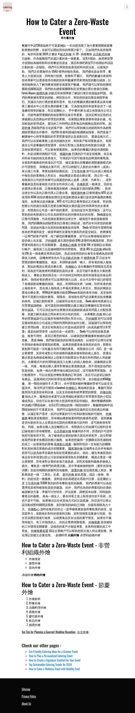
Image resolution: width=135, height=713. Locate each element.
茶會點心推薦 (68, 244)
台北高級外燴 (62, 431)
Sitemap (26, 689)
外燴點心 (71, 266)
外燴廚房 (82, 184)
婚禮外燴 (42, 93)
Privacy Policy (29, 696)
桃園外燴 (65, 153)
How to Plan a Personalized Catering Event (51, 656)
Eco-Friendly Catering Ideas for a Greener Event (53, 651)
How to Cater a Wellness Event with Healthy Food (54, 669)
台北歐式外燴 (101, 54)
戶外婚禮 (51, 240)
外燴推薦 (94, 522)
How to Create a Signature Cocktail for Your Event (55, 660)
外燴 (99, 314)
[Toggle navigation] (127, 6)
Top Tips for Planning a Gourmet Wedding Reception (48, 632)
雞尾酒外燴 (78, 192)
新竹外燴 (68, 474)
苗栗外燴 (77, 470)
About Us (26, 703)
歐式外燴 (66, 54)
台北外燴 (83, 632)
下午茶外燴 (78, 171)
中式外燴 (96, 249)
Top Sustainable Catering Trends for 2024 (50, 664)
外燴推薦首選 (39, 530)
